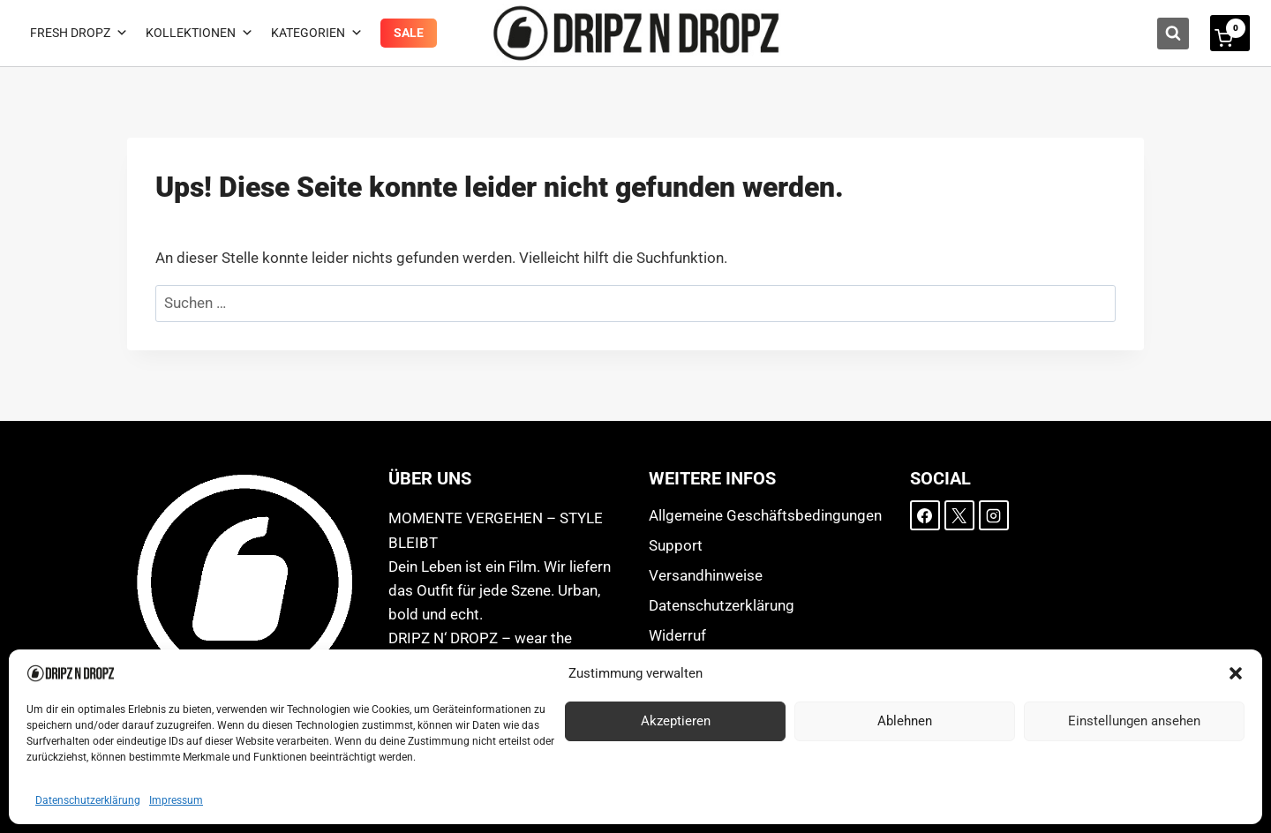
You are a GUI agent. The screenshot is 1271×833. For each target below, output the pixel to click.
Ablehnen (904, 721)
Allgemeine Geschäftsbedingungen (765, 515)
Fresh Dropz (79, 33)
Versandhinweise (706, 575)
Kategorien (317, 33)
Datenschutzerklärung (87, 800)
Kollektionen (199, 33)
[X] (959, 515)
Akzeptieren (676, 721)
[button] (1236, 673)
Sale (409, 33)
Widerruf (677, 635)
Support (676, 545)
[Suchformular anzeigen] (1173, 33)
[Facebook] (925, 515)
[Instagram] (994, 515)
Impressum (176, 800)
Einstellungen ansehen (1134, 721)
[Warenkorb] (1230, 33)
